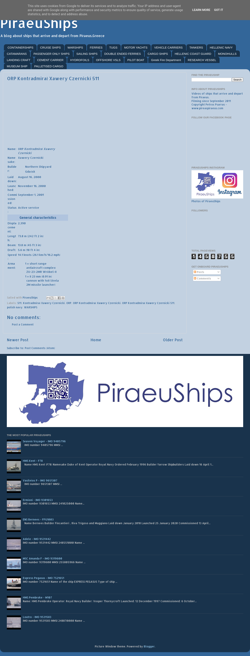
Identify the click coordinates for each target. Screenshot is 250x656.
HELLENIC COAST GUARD (193, 53)
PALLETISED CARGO (48, 66)
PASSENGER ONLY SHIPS (52, 53)
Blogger (149, 646)
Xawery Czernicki (30, 158)
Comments (202, 278)
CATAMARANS (17, 53)
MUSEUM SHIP (17, 66)
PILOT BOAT (135, 60)
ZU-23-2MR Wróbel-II (41, 272)
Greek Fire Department (166, 60)
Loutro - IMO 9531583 (37, 617)
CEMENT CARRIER (50, 60)
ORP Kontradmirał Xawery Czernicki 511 (148, 303)
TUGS (113, 47)
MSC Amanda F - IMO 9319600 (42, 558)
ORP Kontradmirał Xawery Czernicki (97, 303)
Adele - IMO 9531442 (37, 539)
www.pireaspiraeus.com (207, 108)
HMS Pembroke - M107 (37, 597)
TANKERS (196, 47)
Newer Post (17, 339)
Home (95, 339)
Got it (218, 10)
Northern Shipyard (38, 166)
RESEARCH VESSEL (202, 60)
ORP (68, 303)
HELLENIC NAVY (221, 47)
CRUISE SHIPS (50, 47)
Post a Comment (23, 324)
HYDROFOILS (79, 60)
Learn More (201, 10)
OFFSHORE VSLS (108, 60)
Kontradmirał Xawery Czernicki (44, 303)
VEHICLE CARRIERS (168, 47)
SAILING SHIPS (87, 53)
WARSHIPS (75, 47)
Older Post (173, 339)
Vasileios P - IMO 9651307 (40, 480)
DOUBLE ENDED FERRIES (122, 53)
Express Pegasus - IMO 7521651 (43, 578)
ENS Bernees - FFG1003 (38, 519)
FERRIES (96, 47)
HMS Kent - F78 (33, 460)
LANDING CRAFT (18, 60)
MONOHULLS (227, 53)
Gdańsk (30, 171)
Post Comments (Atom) (40, 348)
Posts (199, 272)
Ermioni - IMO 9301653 (38, 500)
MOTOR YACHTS (135, 47)
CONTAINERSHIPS (20, 47)
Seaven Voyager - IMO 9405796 (44, 441)
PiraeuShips (39, 22)
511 (19, 303)
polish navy (14, 307)
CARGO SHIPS (158, 53)
